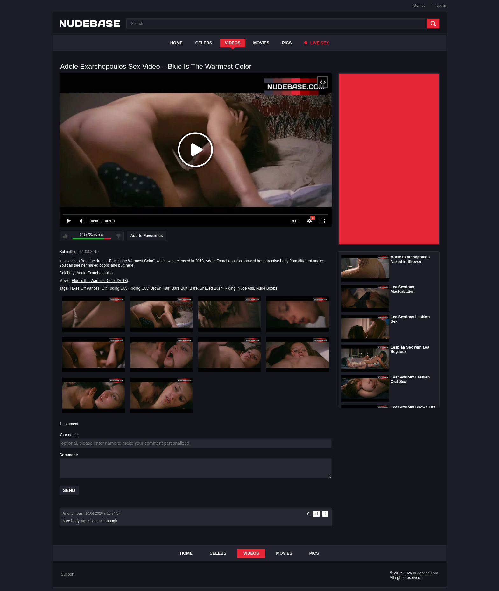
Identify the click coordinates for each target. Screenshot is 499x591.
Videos (232, 42)
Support (67, 574)
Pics (287, 42)
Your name (69, 435)
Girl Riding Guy (114, 288)
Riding (230, 288)
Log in (441, 5)
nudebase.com (425, 573)
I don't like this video (118, 236)
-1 (325, 514)
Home (176, 42)
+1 (316, 514)
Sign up (419, 5)
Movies (261, 42)
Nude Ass (246, 288)
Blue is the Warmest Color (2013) (100, 280)
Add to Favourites (146, 236)
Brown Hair (160, 288)
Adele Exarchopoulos (95, 273)
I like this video (65, 236)
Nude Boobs (266, 288)
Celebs (203, 42)
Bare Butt (179, 288)
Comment (68, 455)
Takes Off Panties (85, 288)
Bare (194, 288)
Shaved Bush (211, 288)
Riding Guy (139, 288)
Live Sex (316, 42)
